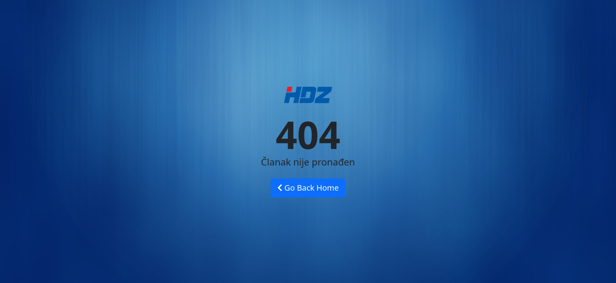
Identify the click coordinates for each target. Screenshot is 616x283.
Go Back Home (308, 187)
